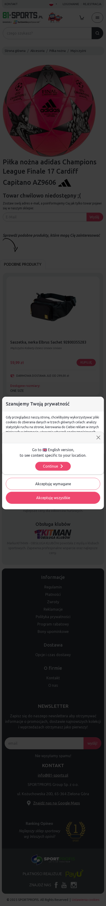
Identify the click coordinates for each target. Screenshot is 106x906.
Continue (53, 466)
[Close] (98, 437)
